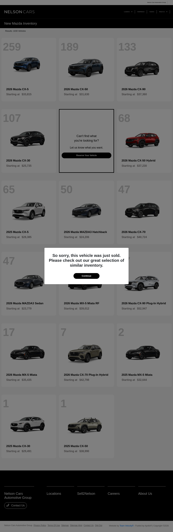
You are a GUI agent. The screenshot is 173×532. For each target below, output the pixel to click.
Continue (86, 276)
